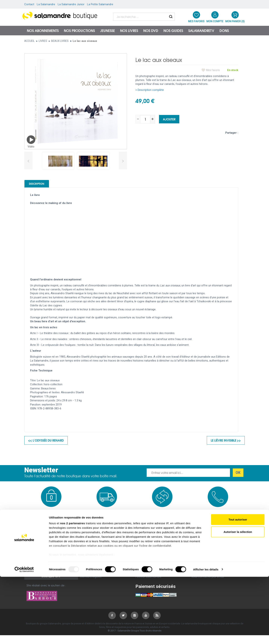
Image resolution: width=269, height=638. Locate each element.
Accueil (29, 40)
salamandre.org (145, 559)
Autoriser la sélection (238, 593)
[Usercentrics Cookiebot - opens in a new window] (24, 631)
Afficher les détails (205, 630)
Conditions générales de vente (99, 559)
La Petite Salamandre (100, 4)
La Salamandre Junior (71, 4)
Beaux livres (60, 40)
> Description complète (149, 90)
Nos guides (173, 30)
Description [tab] (43, 184)
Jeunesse (107, 30)
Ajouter (169, 119)
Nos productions (79, 30)
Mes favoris (213, 70)
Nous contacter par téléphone (210, 566)
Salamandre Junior (147, 564)
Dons (224, 30)
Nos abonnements (43, 30)
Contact (29, 4)
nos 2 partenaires (72, 584)
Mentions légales (37, 559)
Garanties (86, 569)
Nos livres (129, 30)
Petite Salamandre (147, 569)
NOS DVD (150, 30)
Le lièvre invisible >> (226, 442)
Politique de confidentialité (97, 564)
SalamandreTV (201, 30)
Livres (43, 40)
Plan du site (34, 564)
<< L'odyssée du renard (46, 442)
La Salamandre (46, 4)
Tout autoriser (237, 580)
